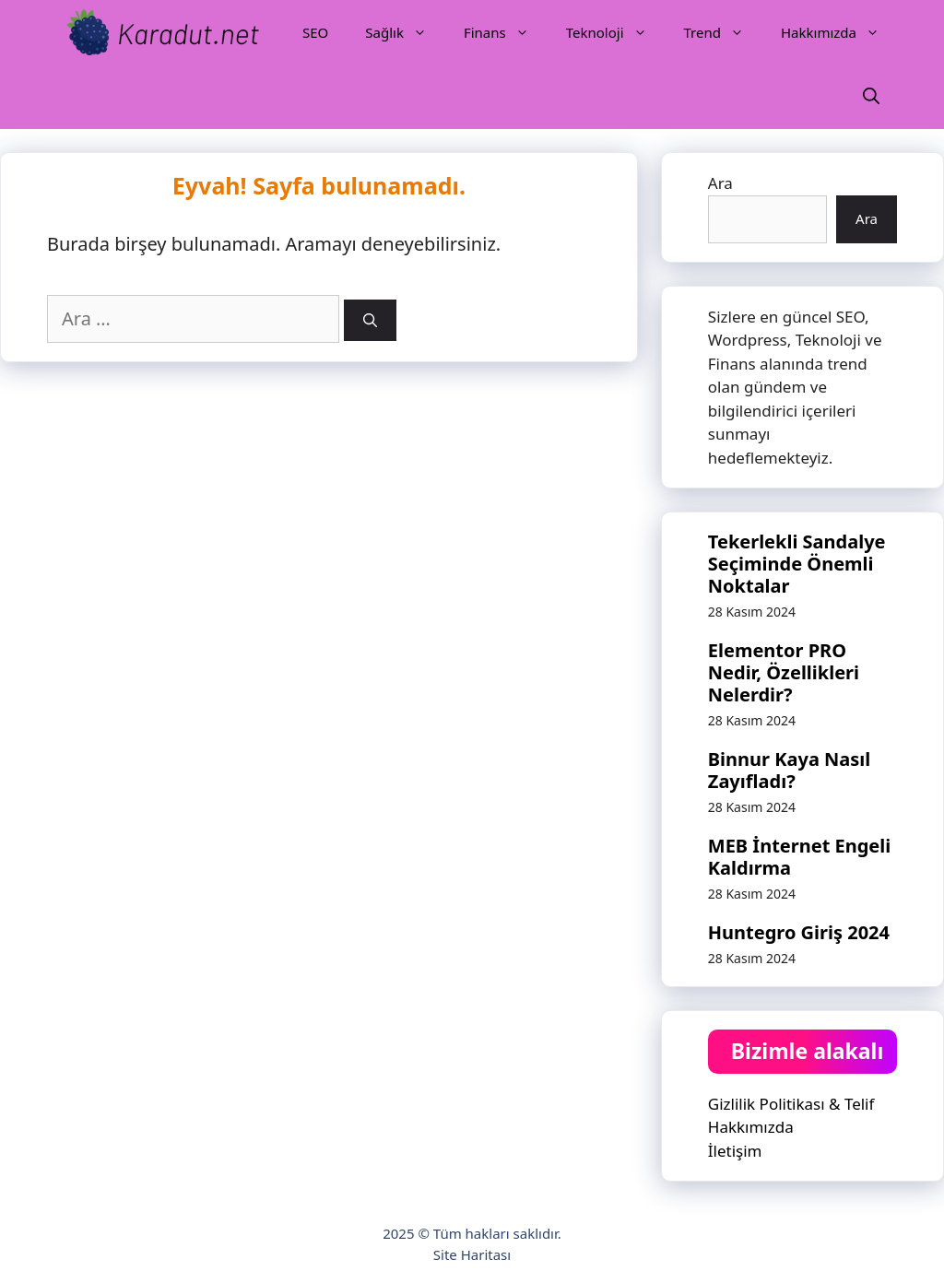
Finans (506, 32)
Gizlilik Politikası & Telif (791, 1103)
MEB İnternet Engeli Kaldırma (799, 856)
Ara (720, 183)
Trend (723, 32)
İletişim (735, 1150)
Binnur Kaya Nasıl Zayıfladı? (789, 770)
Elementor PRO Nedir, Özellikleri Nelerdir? (783, 672)
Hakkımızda (839, 32)
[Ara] (370, 320)
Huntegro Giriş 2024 (799, 932)
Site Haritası (472, 1254)
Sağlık (405, 32)
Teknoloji (616, 32)
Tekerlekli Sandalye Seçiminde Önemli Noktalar (797, 563)
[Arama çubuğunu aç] (871, 97)
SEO (315, 32)
